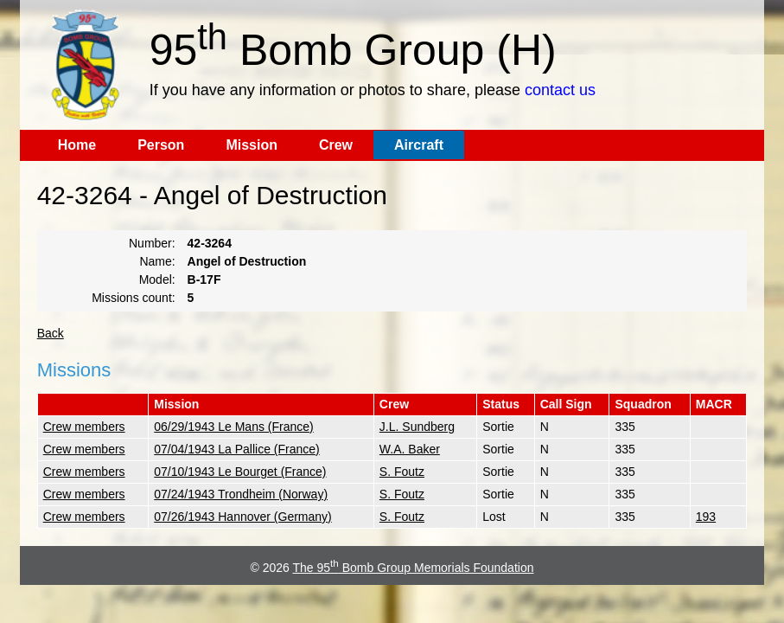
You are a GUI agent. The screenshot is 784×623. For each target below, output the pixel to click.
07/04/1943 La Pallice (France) (236, 449)
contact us (560, 90)
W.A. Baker (409, 449)
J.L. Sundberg (417, 427)
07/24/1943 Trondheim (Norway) (241, 494)
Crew (336, 145)
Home (77, 145)
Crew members (84, 427)
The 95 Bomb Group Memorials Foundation (412, 568)
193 (706, 516)
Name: (157, 261)
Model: (157, 279)
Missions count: (133, 298)
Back (50, 333)
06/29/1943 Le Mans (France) (233, 427)
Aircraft (418, 145)
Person (160, 145)
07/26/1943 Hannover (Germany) (242, 516)
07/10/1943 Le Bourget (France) (240, 471)
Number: (152, 243)
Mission (251, 145)
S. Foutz (401, 471)
